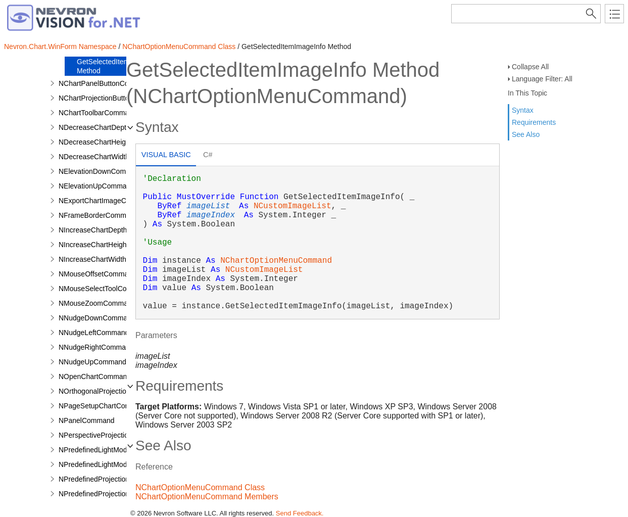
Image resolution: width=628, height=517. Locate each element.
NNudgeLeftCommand (94, 332)
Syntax (523, 110)
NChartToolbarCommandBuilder (109, 113)
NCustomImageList (292, 206)
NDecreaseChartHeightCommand (111, 142)
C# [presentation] (207, 155)
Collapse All (530, 67)
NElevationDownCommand (101, 171)
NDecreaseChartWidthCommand (110, 157)
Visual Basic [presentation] (166, 155)
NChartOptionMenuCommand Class (178, 46)
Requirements (534, 122)
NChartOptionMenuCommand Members (206, 496)
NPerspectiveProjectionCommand (112, 435)
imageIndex (210, 215)
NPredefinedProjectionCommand (110, 494)
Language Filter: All (542, 79)
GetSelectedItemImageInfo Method (119, 66)
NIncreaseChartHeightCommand (110, 245)
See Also (526, 134)
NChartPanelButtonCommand (105, 83)
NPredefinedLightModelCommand (112, 464)
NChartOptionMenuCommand (276, 260)
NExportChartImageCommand (106, 201)
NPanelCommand (87, 420)
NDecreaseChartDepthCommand (111, 127)
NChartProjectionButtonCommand (112, 98)
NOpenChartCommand (95, 376)
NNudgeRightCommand (96, 347)
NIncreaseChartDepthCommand (109, 230)
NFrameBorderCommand (98, 215)
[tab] (166, 156)
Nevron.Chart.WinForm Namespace (60, 46)
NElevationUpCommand (96, 186)
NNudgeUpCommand (92, 362)
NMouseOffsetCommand (97, 274)
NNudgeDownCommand (97, 318)
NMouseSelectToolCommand (104, 289)
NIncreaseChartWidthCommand (109, 259)
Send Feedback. (300, 513)
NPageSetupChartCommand (104, 406)
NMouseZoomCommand (97, 303)
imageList (208, 206)
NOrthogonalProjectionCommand (111, 391)
